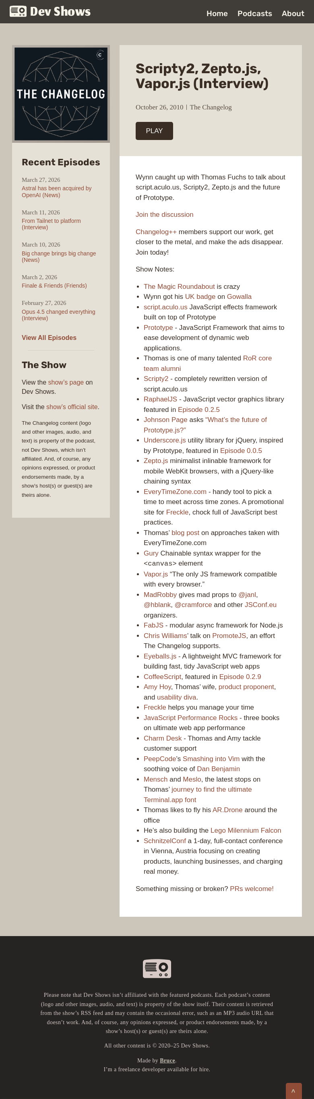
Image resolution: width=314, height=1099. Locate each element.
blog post (185, 533)
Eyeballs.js (160, 656)
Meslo (192, 779)
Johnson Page (166, 420)
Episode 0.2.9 (240, 677)
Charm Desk (163, 738)
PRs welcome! (252, 889)
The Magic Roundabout (179, 286)
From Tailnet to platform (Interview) (51, 224)
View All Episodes (49, 337)
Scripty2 (156, 379)
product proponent (246, 687)
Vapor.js (156, 574)
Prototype (158, 327)
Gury (151, 553)
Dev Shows (50, 12)
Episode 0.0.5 (241, 451)
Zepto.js (156, 461)
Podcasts (255, 13)
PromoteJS (229, 636)
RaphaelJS (160, 399)
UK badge (200, 296)
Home (217, 13)
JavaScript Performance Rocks (191, 718)
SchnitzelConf (165, 841)
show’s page (66, 382)
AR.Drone (228, 810)
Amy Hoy (157, 687)
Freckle (177, 512)
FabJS (153, 625)
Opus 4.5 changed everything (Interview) (58, 315)
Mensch (156, 779)
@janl (247, 595)
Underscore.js (165, 440)
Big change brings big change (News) (59, 256)
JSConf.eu (261, 605)
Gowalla (239, 296)
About (293, 13)
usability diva (176, 697)
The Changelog (211, 107)
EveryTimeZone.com (175, 492)
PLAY (154, 131)
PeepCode (160, 759)
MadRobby (160, 595)
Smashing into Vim (211, 759)
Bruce (167, 1061)
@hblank (157, 605)
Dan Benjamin (218, 769)
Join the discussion (165, 214)
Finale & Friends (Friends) (54, 285)
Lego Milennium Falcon (246, 830)
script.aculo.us (166, 307)
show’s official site (71, 406)
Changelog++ (156, 232)
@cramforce (193, 605)
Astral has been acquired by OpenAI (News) (57, 191)
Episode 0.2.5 (199, 410)
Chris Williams (165, 636)
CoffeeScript (162, 677)
